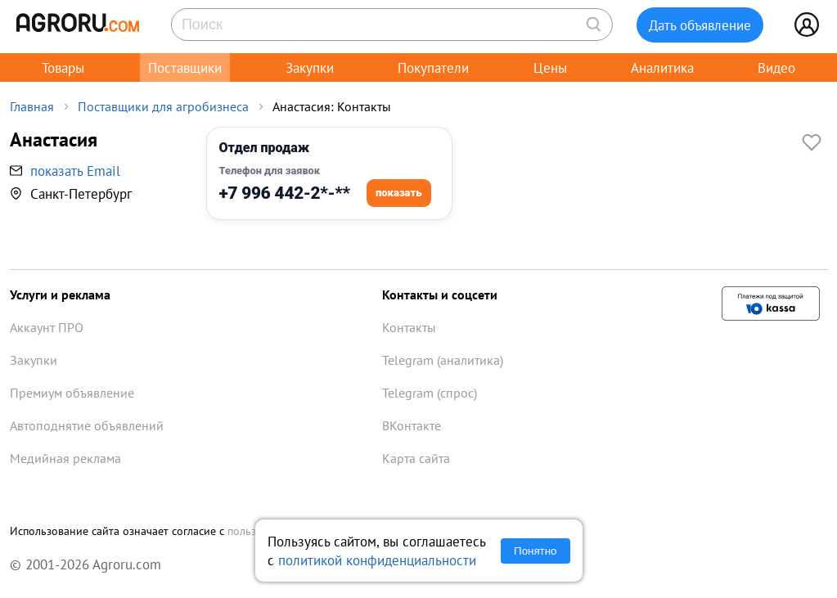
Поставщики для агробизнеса (163, 106)
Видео (776, 67)
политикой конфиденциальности (377, 560)
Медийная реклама (65, 458)
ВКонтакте (411, 425)
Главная (32, 106)
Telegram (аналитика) (442, 360)
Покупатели (433, 67)
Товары (63, 67)
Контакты (409, 327)
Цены (550, 67)
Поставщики (185, 67)
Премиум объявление (72, 392)
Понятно (535, 551)
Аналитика (662, 67)
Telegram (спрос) (429, 392)
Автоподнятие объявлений (87, 425)
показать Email (75, 170)
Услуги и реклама (60, 294)
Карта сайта (416, 458)
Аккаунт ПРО (46, 327)
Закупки (310, 67)
